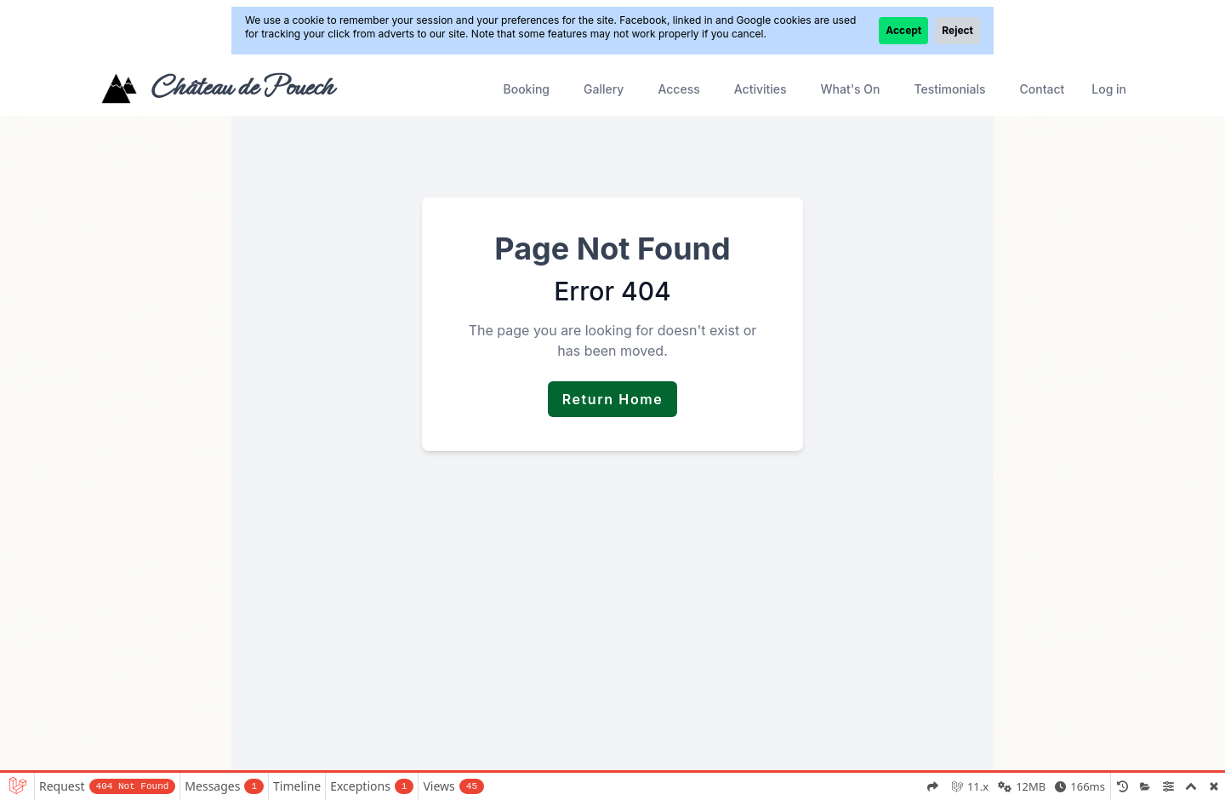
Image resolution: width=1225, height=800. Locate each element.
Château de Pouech (241, 86)
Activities (760, 89)
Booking (526, 89)
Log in (1108, 89)
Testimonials (950, 89)
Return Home (613, 399)
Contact (1041, 89)
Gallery (604, 89)
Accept (903, 30)
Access (678, 89)
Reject (957, 30)
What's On (850, 89)
